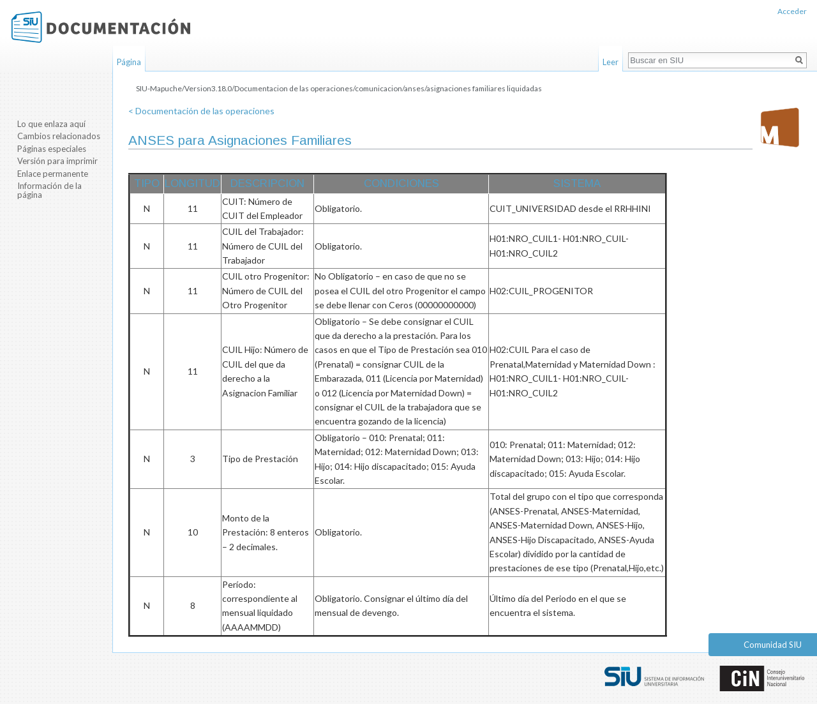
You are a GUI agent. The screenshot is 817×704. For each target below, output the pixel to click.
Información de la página (49, 190)
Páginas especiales (51, 149)
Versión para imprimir (57, 161)
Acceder (792, 11)
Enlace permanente (52, 174)
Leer (610, 62)
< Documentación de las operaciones (201, 110)
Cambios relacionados (58, 136)
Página (129, 62)
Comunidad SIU (773, 645)
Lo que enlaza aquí (51, 124)
